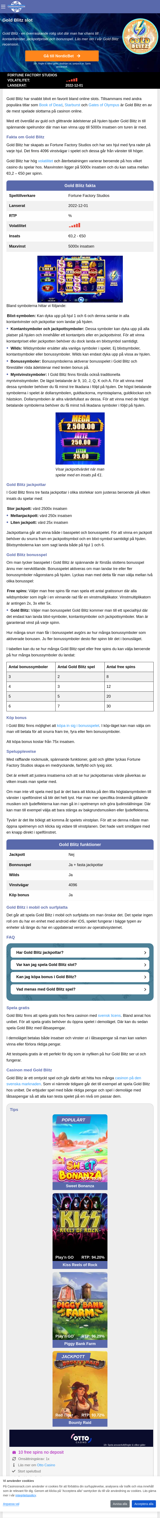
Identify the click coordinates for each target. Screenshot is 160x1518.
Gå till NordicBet (62, 56)
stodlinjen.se (65, 63)
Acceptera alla (143, 1504)
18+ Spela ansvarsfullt (114, 1445)
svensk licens (109, 1015)
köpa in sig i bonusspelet (78, 726)
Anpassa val (11, 1504)
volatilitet (45, 161)
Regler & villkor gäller (48, 63)
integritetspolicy (25, 1495)
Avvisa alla (120, 1504)
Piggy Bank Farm (80, 1344)
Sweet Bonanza (80, 1186)
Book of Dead (50, 105)
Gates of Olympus (103, 105)
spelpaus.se (78, 63)
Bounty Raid (80, 1423)
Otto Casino (46, 1465)
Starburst (72, 105)
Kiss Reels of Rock (80, 1265)
